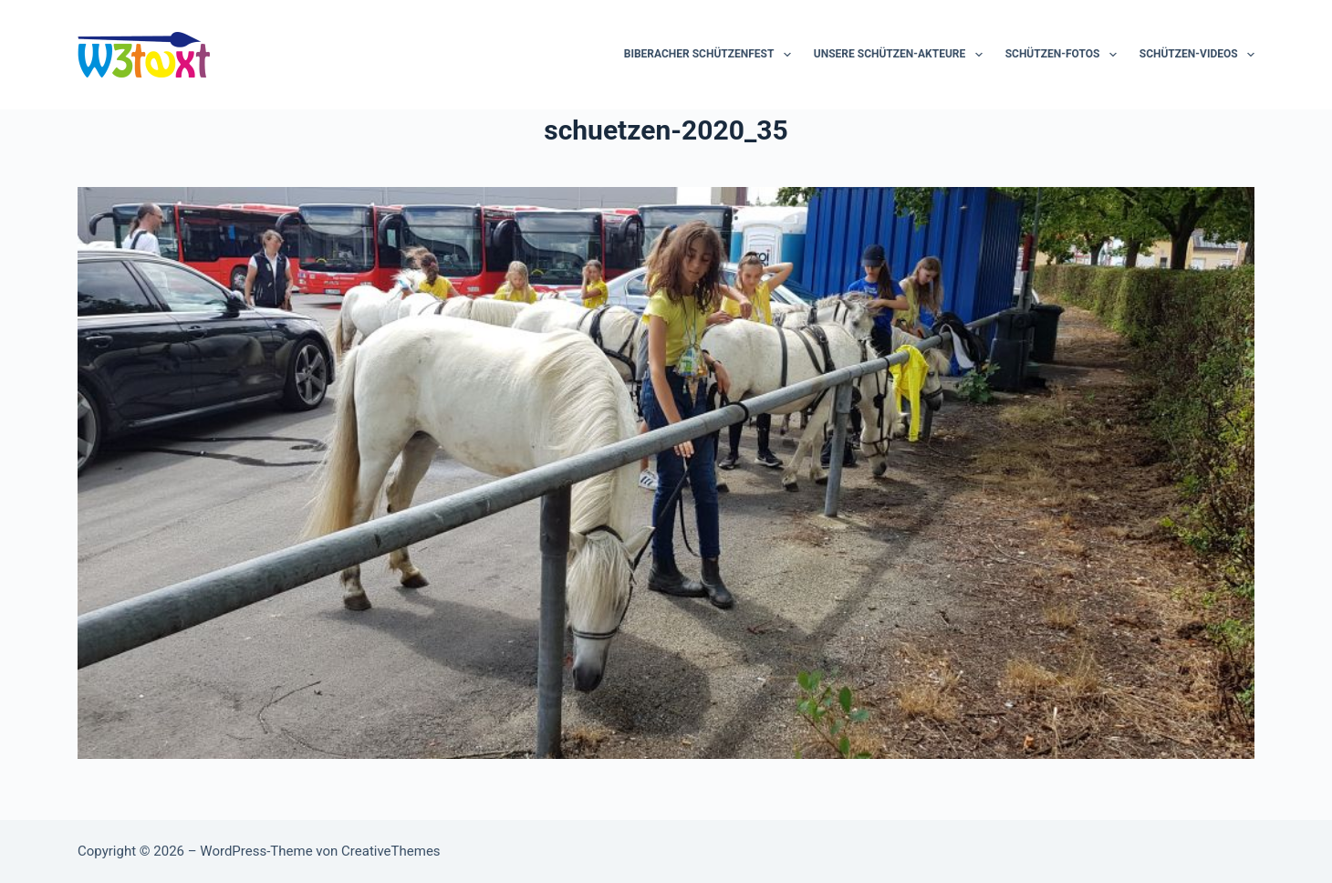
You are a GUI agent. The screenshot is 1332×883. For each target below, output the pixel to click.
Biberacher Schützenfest (711, 55)
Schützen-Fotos (1064, 55)
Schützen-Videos (1196, 55)
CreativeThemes (391, 851)
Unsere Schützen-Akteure (902, 55)
